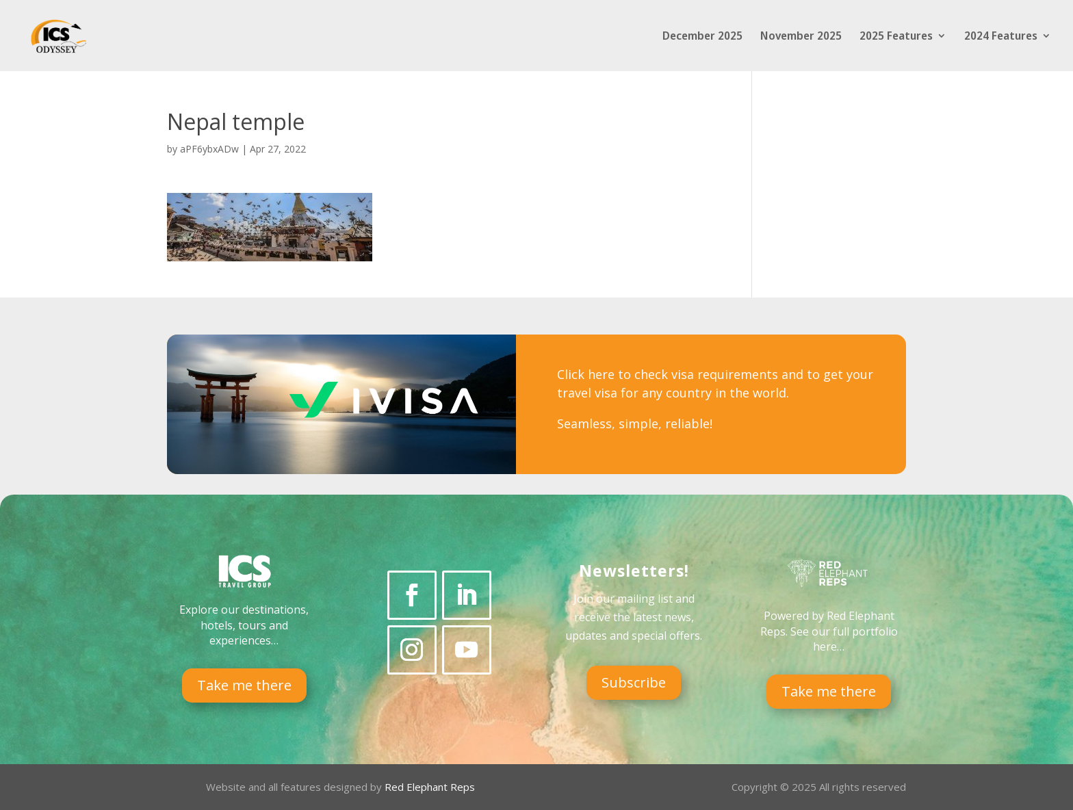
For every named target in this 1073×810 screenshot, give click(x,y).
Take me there (244, 685)
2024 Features (1000, 37)
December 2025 (702, 37)
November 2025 (801, 37)
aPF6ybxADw (209, 148)
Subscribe (634, 682)
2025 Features (896, 37)
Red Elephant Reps (431, 787)
